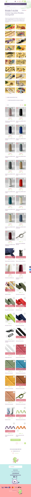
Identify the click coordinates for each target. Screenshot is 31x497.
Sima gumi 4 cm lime (8, 325)
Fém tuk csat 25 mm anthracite (20, 261)
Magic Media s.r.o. (14, 490)
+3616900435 (16, 453)
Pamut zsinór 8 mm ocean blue (20, 373)
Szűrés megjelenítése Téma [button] (12, 97)
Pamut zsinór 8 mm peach (9, 404)
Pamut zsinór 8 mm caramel (20, 388)
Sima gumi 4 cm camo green (20, 294)
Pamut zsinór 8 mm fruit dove (20, 357)
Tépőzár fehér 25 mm (8, 357)
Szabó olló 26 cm (8, 294)
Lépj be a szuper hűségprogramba (16, 4)
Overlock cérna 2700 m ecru (9, 277)
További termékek (15, 439)
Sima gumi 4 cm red (19, 309)
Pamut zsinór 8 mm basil (9, 373)
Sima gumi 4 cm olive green (9, 309)
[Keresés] (15, 7)
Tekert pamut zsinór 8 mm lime (20, 419)
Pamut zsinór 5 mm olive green (21, 404)
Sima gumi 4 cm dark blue (20, 325)
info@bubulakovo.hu (15, 475)
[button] (12, 105)
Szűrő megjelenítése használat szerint (15, 100)
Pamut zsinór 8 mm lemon (9, 388)
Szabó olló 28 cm (8, 419)
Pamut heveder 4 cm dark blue (10, 261)
